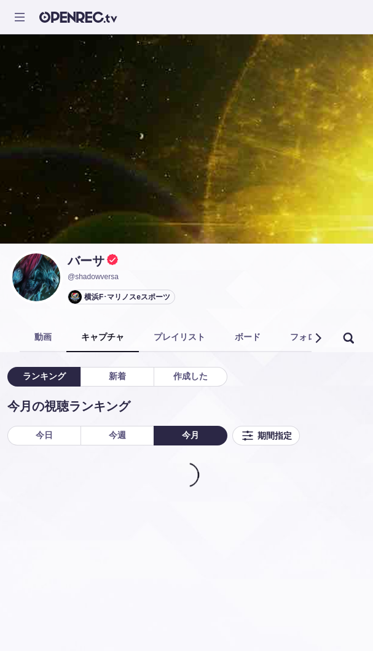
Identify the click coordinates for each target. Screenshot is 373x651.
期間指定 (266, 435)
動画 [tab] (43, 337)
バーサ (86, 261)
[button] (318, 338)
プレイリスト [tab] (179, 337)
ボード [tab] (248, 337)
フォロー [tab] (307, 337)
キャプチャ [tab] (102, 337)
